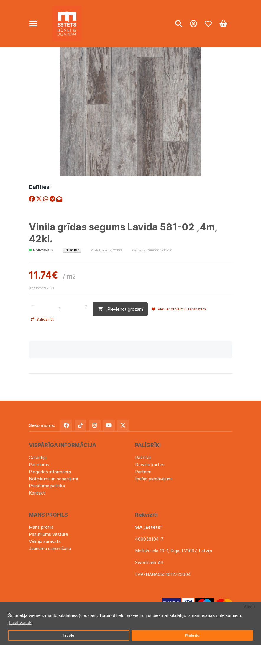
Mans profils (41, 527)
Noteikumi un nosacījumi (53, 479)
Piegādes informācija (50, 471)
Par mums (39, 464)
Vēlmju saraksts (45, 541)
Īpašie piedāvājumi (154, 479)
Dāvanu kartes (150, 464)
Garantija (38, 457)
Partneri (143, 471)
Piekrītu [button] (192, 635)
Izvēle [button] (68, 635)
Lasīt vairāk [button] (20, 622)
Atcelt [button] (249, 607)
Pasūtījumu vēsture (48, 534)
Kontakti (37, 493)
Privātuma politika (47, 486)
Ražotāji (143, 457)
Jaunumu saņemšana (50, 548)
